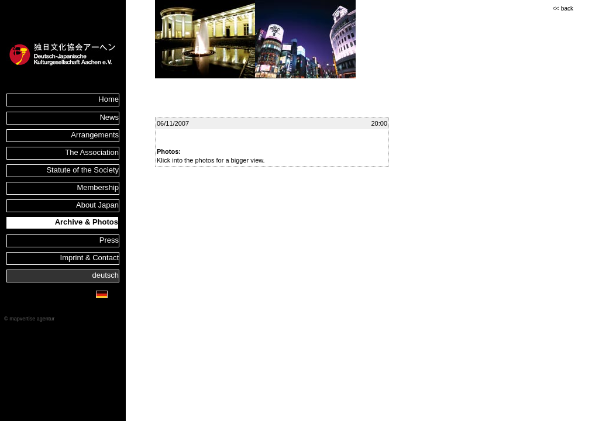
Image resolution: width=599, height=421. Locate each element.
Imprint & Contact (89, 257)
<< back (562, 8)
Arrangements (95, 134)
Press (109, 240)
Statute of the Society (82, 169)
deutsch (105, 275)
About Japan (97, 205)
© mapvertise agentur (29, 319)
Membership (98, 187)
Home (108, 99)
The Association (92, 152)
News (109, 117)
